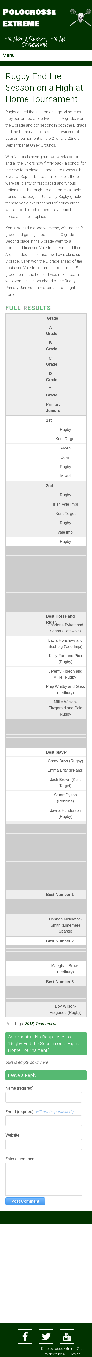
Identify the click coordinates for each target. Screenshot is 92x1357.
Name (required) (19, 1088)
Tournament (45, 1023)
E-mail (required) (39, 1112)
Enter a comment (20, 1159)
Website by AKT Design (62, 1354)
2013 (29, 1023)
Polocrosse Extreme (29, 18)
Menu (8, 55)
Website (12, 1135)
